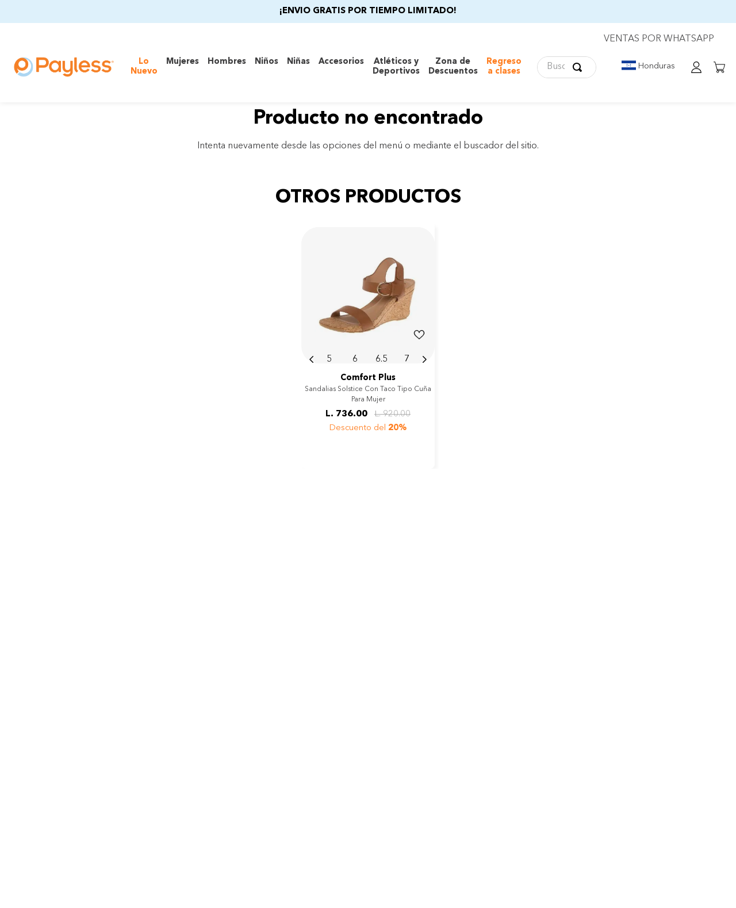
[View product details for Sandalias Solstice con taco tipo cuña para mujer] (368, 346)
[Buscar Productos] (579, 67)
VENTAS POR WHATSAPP (659, 39)
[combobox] (566, 67)
